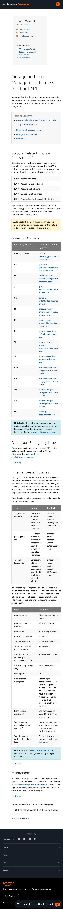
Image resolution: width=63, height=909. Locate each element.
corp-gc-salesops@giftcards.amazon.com (48, 256)
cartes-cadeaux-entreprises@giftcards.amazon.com (48, 278)
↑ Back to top (16, 463)
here (22, 810)
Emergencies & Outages (27, 134)
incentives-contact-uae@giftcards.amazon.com (48, 381)
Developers (23, 33)
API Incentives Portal (27, 49)
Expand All (27, 24)
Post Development (26, 36)
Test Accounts (24, 55)
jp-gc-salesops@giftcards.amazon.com (48, 289)
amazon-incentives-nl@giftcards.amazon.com (48, 334)
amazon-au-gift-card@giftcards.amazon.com (48, 392)
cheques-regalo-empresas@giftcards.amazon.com (48, 312)
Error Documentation (41, 750)
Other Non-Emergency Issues (29, 130)
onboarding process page (44, 432)
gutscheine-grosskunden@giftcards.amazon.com (48, 267)
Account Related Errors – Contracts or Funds (36, 120)
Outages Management (27, 52)
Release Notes (24, 58)
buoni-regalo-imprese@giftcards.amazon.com (48, 323)
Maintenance (21, 138)
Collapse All (19, 24)
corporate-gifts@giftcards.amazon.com (48, 300)
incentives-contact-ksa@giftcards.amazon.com (48, 370)
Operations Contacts (28, 124)
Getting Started (24, 29)
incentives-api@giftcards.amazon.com (31, 784)
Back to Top (31, 834)
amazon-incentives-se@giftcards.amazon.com (48, 359)
